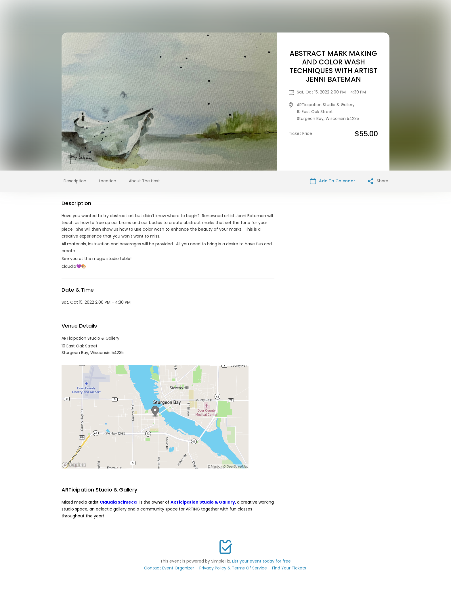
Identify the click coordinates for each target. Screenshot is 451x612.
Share (378, 181)
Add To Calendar (332, 181)
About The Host (144, 181)
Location (107, 181)
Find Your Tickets (289, 568)
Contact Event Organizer (169, 568)
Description (75, 181)
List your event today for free (261, 561)
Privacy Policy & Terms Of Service (233, 568)
